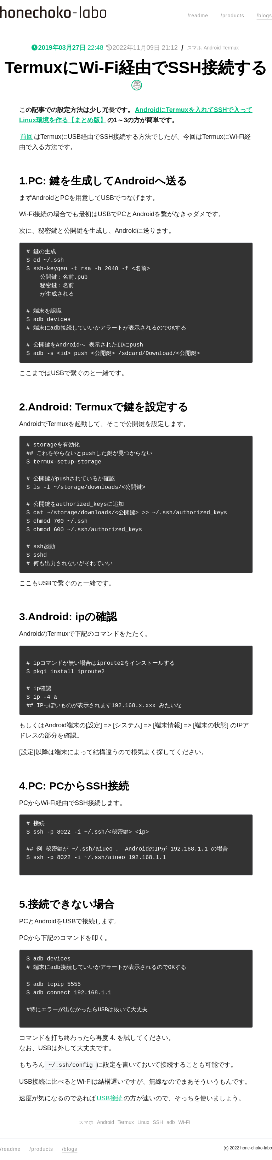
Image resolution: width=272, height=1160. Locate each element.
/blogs (264, 15)
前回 (26, 136)
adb (170, 1122)
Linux (143, 1122)
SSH (158, 1122)
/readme (198, 15)
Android (212, 48)
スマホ (194, 48)
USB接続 (110, 1098)
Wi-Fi (184, 1122)
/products (232, 15)
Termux (230, 48)
